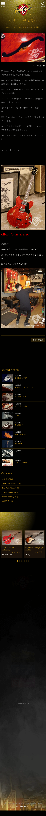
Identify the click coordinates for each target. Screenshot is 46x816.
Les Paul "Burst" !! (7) (11, 488)
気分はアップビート (22, 378)
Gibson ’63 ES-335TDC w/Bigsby (11, 548)
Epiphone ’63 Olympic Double (34, 548)
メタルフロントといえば (24, 387)
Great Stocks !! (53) (10, 492)
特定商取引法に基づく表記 (23, 745)
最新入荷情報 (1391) (10, 496)
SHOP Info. (23, 636)
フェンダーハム (20, 397)
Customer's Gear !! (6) (11, 483)
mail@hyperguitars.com (26, 630)
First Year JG (20, 434)
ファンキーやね (21, 406)
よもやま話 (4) (7, 479)
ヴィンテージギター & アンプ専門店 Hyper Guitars (23, 803)
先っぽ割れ (19, 425)
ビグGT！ (18, 453)
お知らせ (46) (7, 501)
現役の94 (18, 443)
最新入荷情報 (38, 340)
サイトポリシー (23, 741)
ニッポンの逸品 (21, 462)
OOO (17, 415)
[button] (17, 561)
